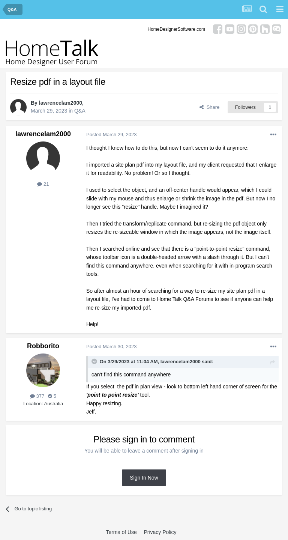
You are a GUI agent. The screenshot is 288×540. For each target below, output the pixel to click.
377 (37, 396)
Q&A (80, 111)
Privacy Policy (160, 532)
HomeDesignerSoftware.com (176, 29)
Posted (111, 134)
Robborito (43, 346)
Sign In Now (144, 478)
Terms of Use (121, 532)
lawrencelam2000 (60, 103)
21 (43, 184)
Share (209, 107)
